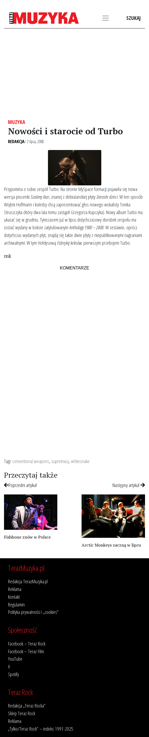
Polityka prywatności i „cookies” (33, 611)
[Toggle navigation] (105, 18)
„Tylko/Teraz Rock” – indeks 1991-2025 (40, 728)
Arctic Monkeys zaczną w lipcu (111, 545)
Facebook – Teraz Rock (26, 643)
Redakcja (16, 141)
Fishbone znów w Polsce (27, 537)
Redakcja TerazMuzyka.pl (28, 581)
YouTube (15, 658)
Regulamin (16, 604)
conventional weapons (30, 461)
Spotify (13, 674)
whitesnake (80, 461)
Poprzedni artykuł (20, 485)
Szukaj (133, 18)
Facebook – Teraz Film (26, 651)
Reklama (14, 589)
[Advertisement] (74, 73)
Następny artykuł (128, 485)
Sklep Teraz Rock (21, 713)
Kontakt (14, 596)
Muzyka (16, 122)
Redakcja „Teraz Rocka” (27, 705)
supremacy (60, 461)
